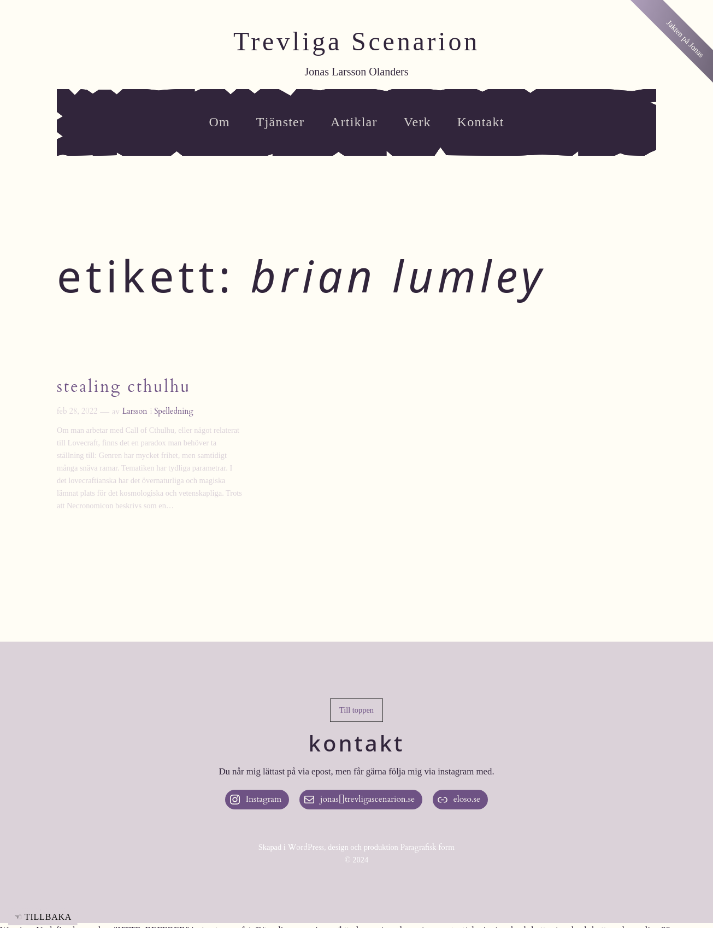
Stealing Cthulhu (124, 387)
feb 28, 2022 (77, 411)
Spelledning (173, 411)
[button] (356, 710)
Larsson (135, 411)
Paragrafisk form (427, 847)
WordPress (305, 847)
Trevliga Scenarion (356, 41)
